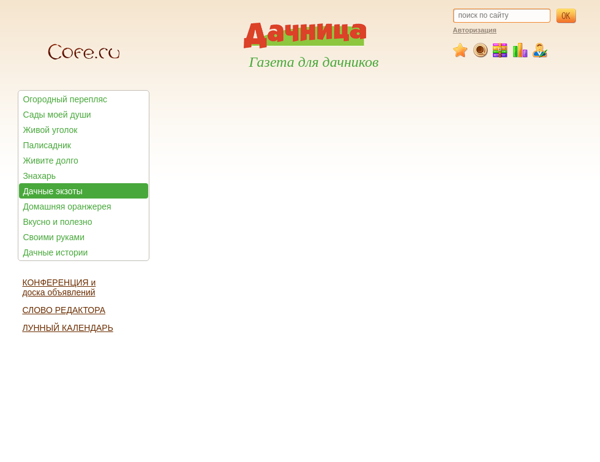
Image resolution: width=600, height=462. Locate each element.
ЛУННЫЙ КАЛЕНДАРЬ (67, 328)
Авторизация (475, 30)
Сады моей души (57, 114)
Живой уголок (50, 130)
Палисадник (46, 145)
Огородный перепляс (65, 99)
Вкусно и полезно (57, 222)
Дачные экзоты (52, 191)
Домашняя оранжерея (67, 206)
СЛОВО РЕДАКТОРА (63, 310)
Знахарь (39, 176)
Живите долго (50, 160)
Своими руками (53, 237)
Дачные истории (55, 252)
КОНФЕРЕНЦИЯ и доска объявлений (59, 287)
